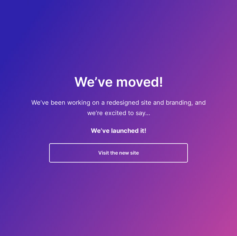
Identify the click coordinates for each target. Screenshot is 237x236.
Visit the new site (118, 153)
